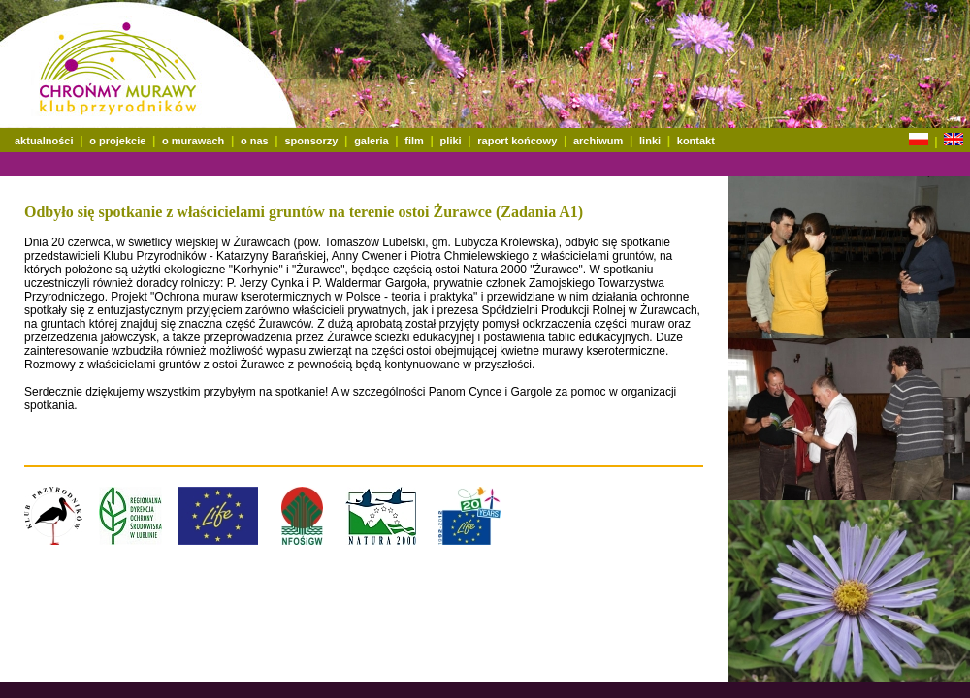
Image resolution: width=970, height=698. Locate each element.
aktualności (44, 140)
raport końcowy (517, 140)
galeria (371, 140)
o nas (255, 140)
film (414, 140)
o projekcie (117, 140)
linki (650, 140)
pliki (451, 140)
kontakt (696, 140)
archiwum (598, 140)
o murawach (193, 140)
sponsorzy (311, 140)
